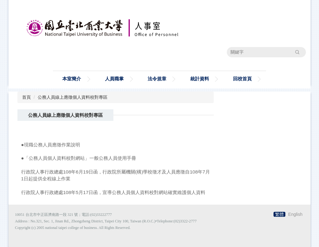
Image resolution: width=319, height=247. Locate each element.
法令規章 (157, 78)
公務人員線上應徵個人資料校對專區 (72, 97)
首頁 (26, 97)
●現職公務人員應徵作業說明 (50, 144)
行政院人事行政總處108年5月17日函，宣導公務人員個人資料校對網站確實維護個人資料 (113, 192)
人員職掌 (114, 78)
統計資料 (199, 78)
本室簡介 (71, 78)
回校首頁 (242, 78)
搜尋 (297, 52)
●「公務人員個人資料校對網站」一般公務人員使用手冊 (78, 158)
